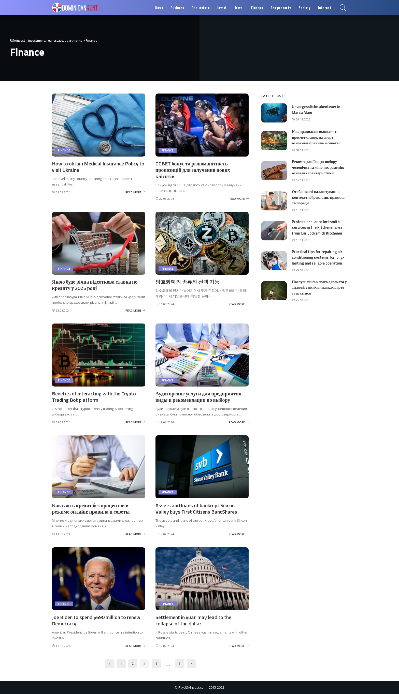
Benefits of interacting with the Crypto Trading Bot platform (94, 397)
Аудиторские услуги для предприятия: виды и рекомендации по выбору (199, 397)
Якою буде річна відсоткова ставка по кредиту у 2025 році (94, 285)
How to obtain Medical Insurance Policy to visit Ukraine (98, 167)
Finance (64, 150)
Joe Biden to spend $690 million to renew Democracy (96, 620)
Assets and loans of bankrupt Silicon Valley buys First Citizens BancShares (196, 508)
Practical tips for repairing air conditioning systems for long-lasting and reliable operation (318, 257)
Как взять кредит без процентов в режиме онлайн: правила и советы (91, 508)
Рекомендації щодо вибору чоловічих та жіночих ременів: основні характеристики (318, 167)
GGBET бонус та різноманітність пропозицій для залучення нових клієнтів (192, 170)
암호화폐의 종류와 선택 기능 (187, 282)
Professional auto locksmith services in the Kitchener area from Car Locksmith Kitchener (317, 227)
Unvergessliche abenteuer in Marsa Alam (316, 109)
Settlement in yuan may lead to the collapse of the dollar (193, 620)
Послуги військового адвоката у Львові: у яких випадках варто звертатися (319, 287)
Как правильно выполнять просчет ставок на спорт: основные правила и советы (315, 137)
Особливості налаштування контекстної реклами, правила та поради (318, 197)
